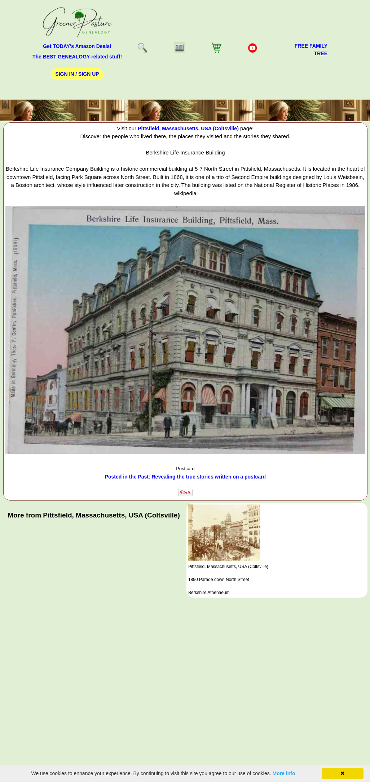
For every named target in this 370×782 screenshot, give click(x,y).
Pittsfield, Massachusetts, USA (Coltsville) (188, 128)
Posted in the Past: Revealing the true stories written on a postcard (185, 477)
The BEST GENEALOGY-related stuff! (77, 57)
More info (284, 773)
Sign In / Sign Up (77, 74)
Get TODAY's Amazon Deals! (77, 46)
